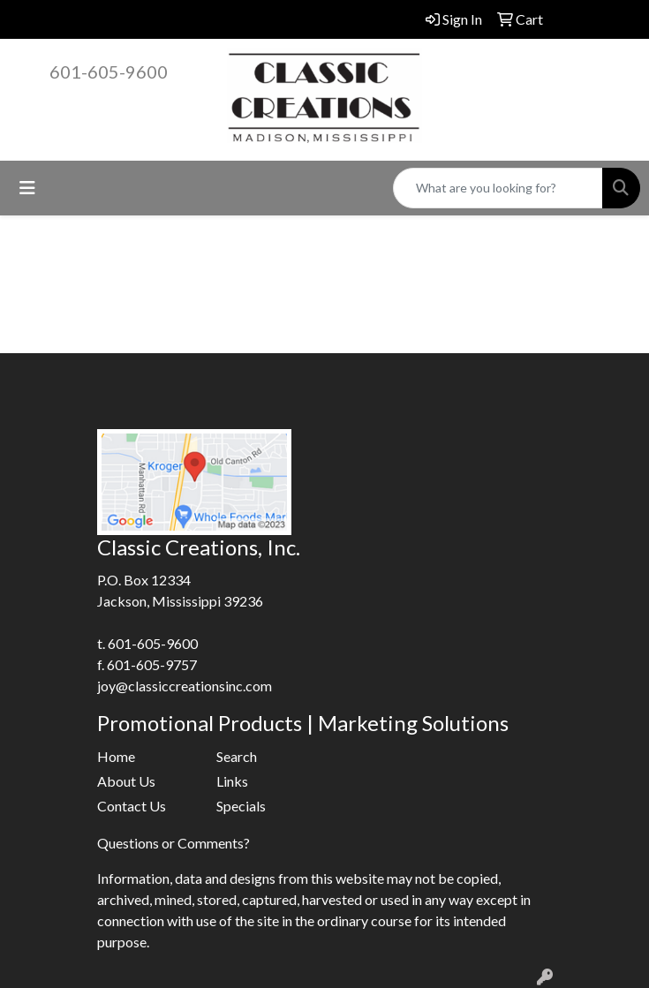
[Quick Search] (498, 188)
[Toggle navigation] (27, 187)
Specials (241, 805)
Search (236, 756)
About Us (126, 781)
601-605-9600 (108, 71)
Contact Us (131, 805)
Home (116, 756)
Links (232, 781)
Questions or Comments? (173, 842)
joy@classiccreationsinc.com (184, 685)
